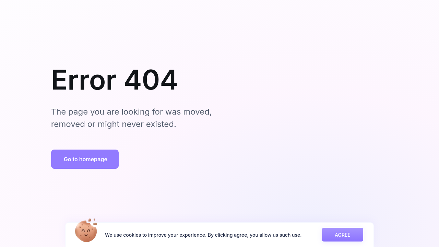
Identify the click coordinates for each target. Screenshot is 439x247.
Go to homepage (85, 159)
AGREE (343, 235)
